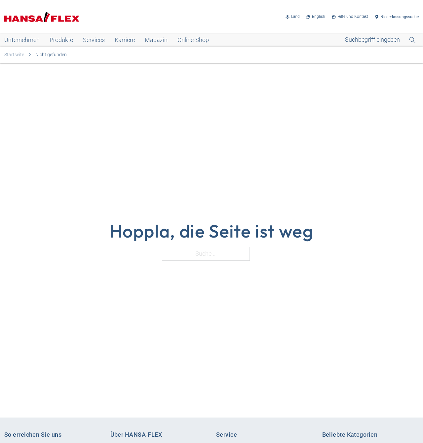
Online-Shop (193, 39)
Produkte (61, 39)
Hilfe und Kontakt (352, 17)
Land (295, 17)
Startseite (14, 54)
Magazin (156, 39)
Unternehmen (22, 39)
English (318, 17)
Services (94, 39)
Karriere (125, 39)
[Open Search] (380, 40)
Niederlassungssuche (399, 17)
